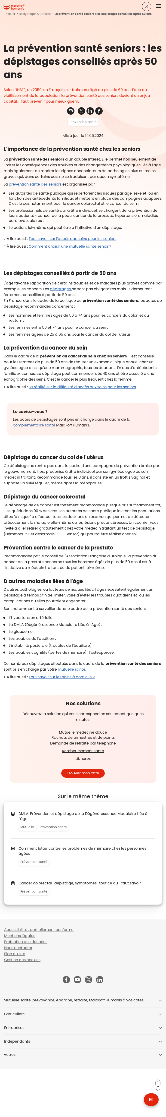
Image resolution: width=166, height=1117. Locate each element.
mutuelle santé (71, 717)
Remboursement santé (83, 799)
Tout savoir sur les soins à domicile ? (62, 725)
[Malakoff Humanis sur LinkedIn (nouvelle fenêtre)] (99, 1028)
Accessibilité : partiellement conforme (39, 978)
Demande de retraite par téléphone (83, 791)
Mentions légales (19, 984)
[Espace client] (146, 6)
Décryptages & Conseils (35, 14)
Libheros (83, 807)
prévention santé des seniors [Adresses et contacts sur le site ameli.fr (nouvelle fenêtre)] (35, 232)
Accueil (10, 14)
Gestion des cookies (22, 1008)
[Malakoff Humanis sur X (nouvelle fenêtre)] (88, 1028)
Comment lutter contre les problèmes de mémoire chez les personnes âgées (82, 899)
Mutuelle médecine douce (83, 780)
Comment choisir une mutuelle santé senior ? (70, 294)
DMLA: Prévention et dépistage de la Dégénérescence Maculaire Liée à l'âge (83, 864)
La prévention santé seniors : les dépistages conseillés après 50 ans (103, 14)
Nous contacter (18, 996)
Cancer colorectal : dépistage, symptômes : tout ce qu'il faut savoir (79, 931)
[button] (161, 6)
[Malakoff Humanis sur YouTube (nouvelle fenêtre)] (77, 1028)
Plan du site (14, 1002)
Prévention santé (83, 170)
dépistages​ (61, 337)
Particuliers (14, 1062)
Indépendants (17, 1089)
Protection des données (25, 990)
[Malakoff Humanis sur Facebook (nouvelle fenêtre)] (66, 1028)
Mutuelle (27, 875)
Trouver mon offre (83, 821)
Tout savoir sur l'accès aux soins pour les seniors (72, 287)
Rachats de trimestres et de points (83, 786)
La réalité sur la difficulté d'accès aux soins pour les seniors (82, 435)
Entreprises (14, 1076)
